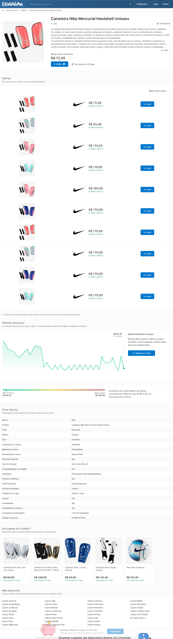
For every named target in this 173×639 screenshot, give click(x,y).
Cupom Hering (93, 614)
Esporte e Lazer (12, 10)
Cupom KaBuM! (51, 621)
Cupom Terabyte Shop (55, 624)
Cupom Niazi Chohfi (53, 618)
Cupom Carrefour (95, 611)
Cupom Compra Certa (139, 611)
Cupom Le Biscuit (9, 607)
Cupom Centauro (94, 601)
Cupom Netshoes (95, 607)
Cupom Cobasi (136, 607)
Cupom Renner (51, 607)
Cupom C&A (50, 601)
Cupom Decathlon (138, 604)
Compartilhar (163, 23)
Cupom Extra (8, 618)
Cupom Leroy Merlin (139, 614)
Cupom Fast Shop (95, 604)
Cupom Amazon (9, 601)
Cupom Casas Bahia (11, 604)
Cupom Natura (93, 624)
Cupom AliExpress (10, 624)
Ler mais (165, 50)
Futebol (23, 10)
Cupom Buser (51, 614)
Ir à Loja (147, 104)
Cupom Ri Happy (9, 611)
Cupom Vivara (51, 604)
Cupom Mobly (136, 601)
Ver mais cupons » (138, 618)
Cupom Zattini (93, 621)
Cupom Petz (7, 621)
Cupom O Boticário (53, 611)
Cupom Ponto (8, 614)
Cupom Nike (92, 618)
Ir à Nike (59, 64)
